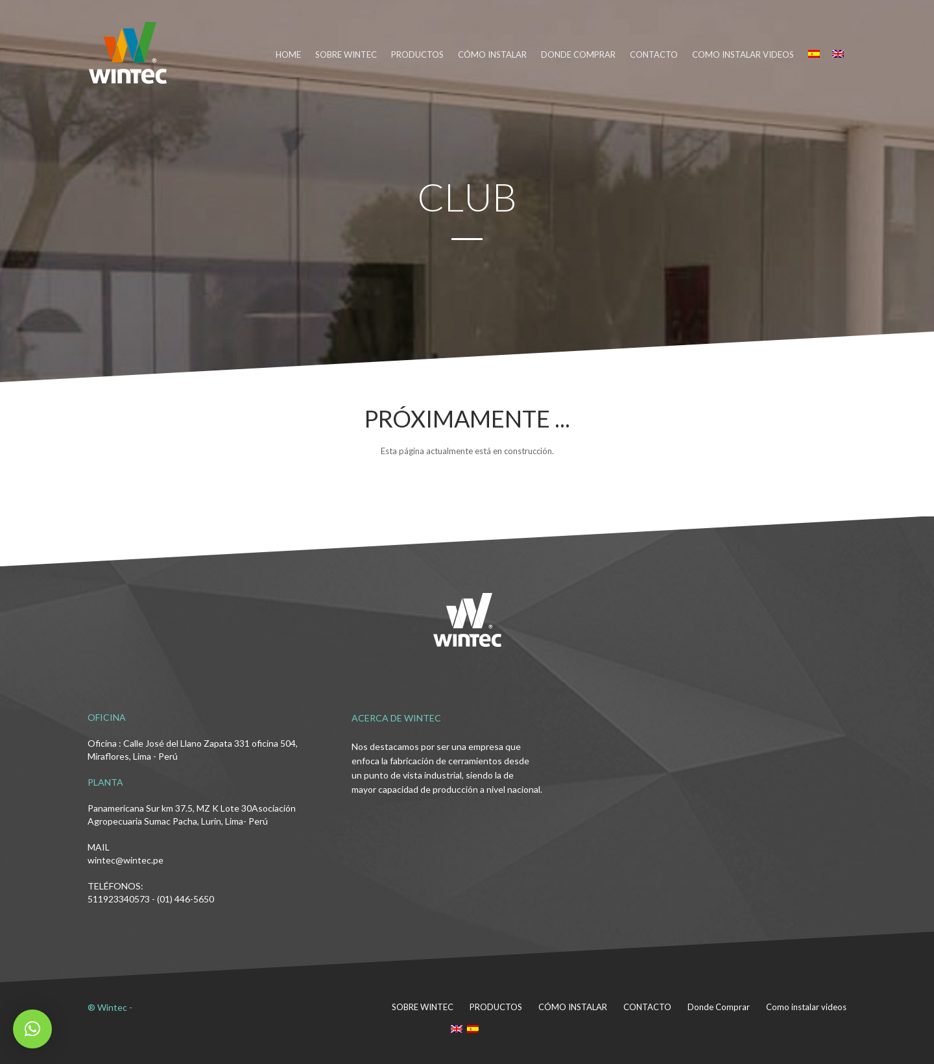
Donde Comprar (719, 1007)
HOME (288, 54)
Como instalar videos (743, 54)
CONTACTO (654, 54)
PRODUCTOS (417, 54)
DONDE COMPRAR (578, 54)
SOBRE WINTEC (346, 54)
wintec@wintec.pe (125, 859)
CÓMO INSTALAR (492, 54)
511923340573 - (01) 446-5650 (151, 898)
